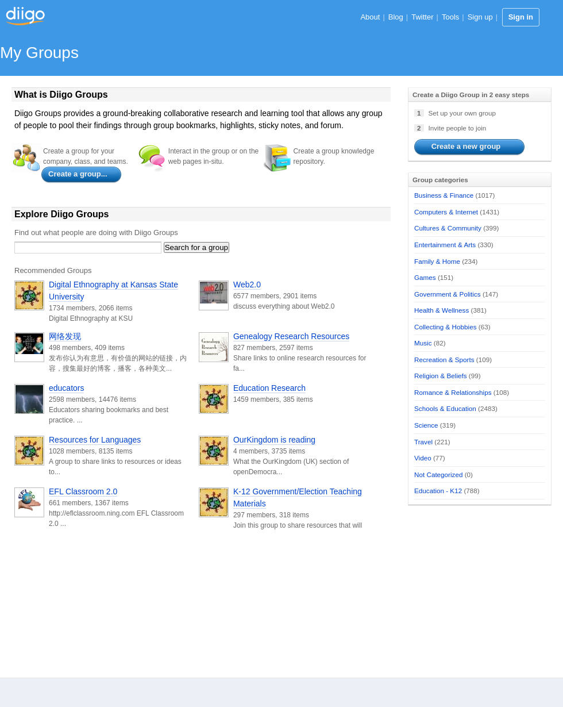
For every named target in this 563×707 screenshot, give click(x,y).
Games (425, 277)
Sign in (520, 17)
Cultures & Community (447, 228)
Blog (395, 17)
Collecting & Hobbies (445, 327)
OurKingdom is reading (274, 439)
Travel (423, 441)
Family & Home (437, 261)
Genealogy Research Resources (291, 336)
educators (66, 388)
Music (423, 343)
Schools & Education (445, 408)
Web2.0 (247, 284)
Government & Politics (447, 294)
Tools (450, 17)
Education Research (269, 388)
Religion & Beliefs (440, 375)
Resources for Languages (95, 439)
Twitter (422, 17)
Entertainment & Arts (445, 244)
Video (422, 458)
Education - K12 (438, 490)
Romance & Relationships (452, 392)
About (370, 17)
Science (426, 425)
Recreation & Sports (444, 359)
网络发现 (65, 336)
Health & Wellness (441, 310)
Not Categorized (438, 474)
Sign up (480, 17)
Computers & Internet (446, 212)
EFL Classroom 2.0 (83, 491)
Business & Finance (443, 195)
